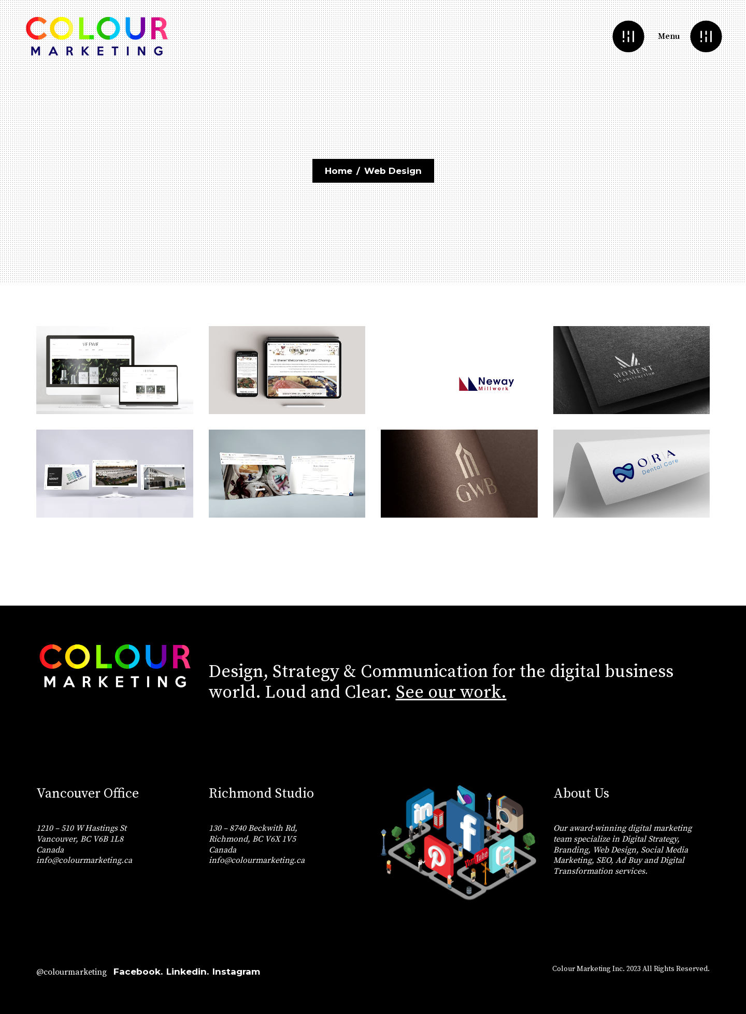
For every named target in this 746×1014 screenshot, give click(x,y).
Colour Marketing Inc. (588, 969)
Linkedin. (187, 971)
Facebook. (138, 971)
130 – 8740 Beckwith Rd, (253, 828)
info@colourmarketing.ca (84, 860)
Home (338, 171)
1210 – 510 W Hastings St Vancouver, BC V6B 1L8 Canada (81, 839)
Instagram (236, 971)
